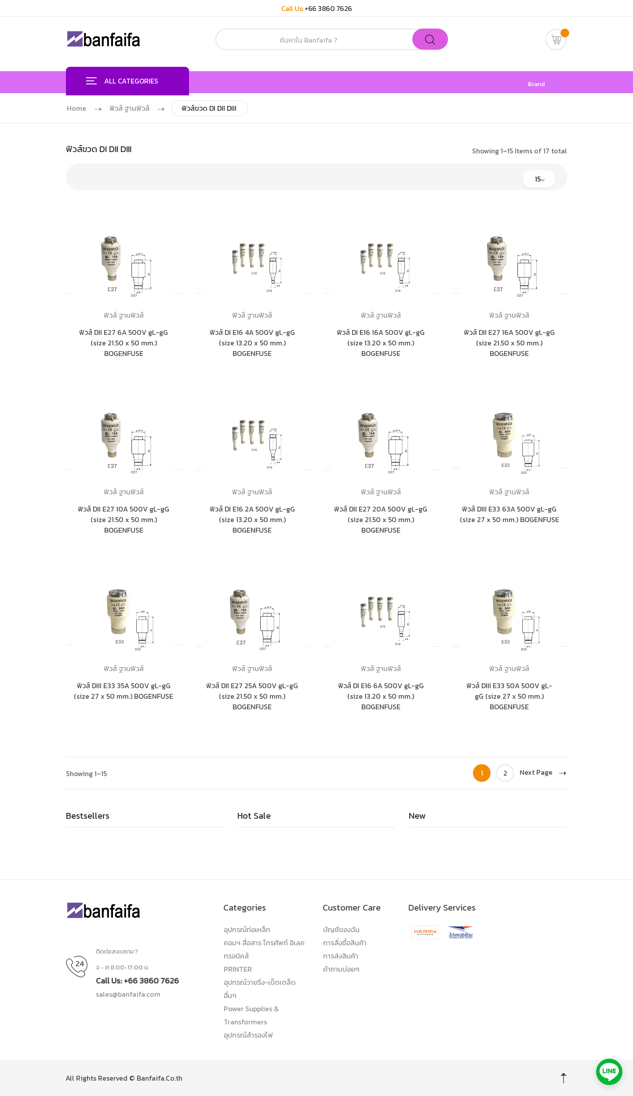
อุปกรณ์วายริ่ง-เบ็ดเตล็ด (260, 982)
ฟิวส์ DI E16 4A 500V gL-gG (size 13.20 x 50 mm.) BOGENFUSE (252, 343)
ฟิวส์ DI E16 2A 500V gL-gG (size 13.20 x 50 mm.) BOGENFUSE (252, 519)
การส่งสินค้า (340, 956)
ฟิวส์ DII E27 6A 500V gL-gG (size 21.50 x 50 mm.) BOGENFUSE (123, 343)
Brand (536, 84)
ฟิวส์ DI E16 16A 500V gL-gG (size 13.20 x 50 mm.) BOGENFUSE (381, 343)
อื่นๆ (230, 995)
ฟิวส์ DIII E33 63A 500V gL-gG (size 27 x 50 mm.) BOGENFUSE (509, 514)
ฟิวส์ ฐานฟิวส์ (130, 108)
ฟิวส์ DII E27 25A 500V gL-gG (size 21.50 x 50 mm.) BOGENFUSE (252, 696)
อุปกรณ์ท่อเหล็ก (247, 929)
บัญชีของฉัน (341, 929)
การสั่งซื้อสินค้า (345, 942)
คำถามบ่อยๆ (341, 969)
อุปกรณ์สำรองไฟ (248, 1035)
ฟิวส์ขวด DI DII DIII (211, 108)
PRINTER (238, 969)
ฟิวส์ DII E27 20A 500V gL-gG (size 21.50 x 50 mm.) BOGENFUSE (380, 519)
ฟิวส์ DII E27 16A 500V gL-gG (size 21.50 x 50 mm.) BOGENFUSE (509, 343)
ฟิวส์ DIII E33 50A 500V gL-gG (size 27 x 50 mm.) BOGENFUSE (509, 696)
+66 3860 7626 (328, 8)
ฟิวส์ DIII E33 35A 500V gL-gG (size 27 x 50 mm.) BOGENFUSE (123, 690)
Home (76, 108)
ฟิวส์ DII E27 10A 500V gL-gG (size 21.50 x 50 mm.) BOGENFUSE (123, 519)
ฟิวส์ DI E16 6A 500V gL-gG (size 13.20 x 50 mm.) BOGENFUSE (381, 696)
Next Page (543, 772)
